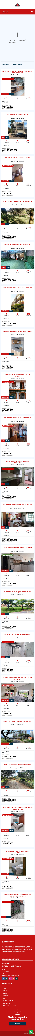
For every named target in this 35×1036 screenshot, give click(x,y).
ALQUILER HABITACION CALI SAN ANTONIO (17, 158)
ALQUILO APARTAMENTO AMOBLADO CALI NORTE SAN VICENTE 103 (17, 72)
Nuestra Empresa (8, 1000)
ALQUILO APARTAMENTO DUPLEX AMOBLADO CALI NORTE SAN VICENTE (17, 895)
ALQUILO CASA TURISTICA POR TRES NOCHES (17, 418)
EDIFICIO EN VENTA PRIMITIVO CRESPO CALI (17, 244)
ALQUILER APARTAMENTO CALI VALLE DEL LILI (17, 331)
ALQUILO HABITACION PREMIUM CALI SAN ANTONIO (17, 375)
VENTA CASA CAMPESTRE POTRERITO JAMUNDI (17, 504)
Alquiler (5, 993)
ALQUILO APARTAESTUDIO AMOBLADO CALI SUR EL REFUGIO (17, 678)
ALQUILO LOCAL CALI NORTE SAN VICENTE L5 (17, 634)
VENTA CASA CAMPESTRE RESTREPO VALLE (17, 764)
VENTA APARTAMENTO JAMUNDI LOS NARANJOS (17, 721)
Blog (4, 998)
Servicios (5, 995)
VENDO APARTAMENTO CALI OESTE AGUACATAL (17, 548)
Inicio (4, 988)
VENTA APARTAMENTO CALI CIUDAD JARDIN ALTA (17, 288)
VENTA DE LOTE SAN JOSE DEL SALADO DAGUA (17, 201)
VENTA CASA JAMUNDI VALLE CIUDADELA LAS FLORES (18, 591)
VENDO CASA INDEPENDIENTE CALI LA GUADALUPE (17, 462)
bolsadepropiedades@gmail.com (11, 975)
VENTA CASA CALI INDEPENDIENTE (17, 114)
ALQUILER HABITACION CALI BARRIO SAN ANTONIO (17, 851)
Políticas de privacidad (9, 1006)
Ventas (5, 990)
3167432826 (5, 971)
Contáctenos (6, 1003)
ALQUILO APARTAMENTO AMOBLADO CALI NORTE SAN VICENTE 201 (17, 808)
